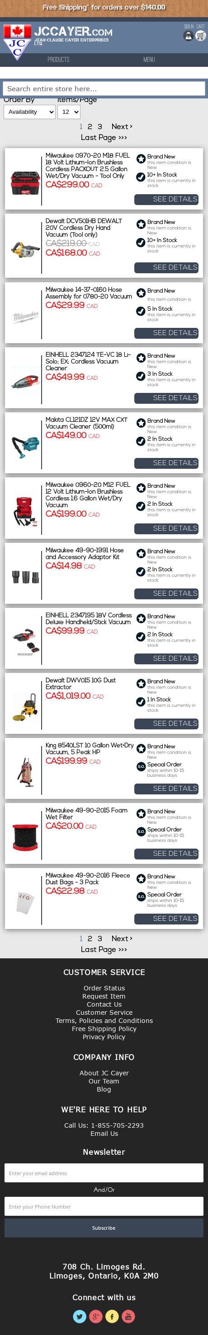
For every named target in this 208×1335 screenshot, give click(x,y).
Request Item (104, 996)
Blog (104, 1089)
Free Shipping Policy (104, 1028)
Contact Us (104, 1004)
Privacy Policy (104, 1037)
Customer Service (104, 1012)
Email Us (104, 1133)
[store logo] (18, 42)
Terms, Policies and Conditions (104, 1020)
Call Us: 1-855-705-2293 (104, 1125)
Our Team (104, 1081)
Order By (19, 100)
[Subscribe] (104, 1227)
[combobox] (104, 88)
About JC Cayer (104, 1073)
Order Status (104, 988)
